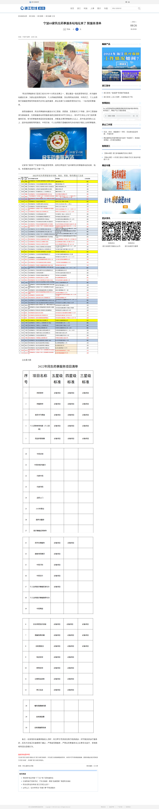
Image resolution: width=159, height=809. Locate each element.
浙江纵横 (48, 16)
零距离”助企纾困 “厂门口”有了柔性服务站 (38, 778)
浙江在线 (32, 16)
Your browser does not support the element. (121, 116)
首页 (72, 8)
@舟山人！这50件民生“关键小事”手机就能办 (39, 788)
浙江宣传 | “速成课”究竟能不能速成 (116, 93)
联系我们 (128, 807)
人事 (92, 8)
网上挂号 (129, 2)
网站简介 (103, 807)
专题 (106, 8)
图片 (99, 8)
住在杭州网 (126, 2)
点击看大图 (24, 360)
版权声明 (111, 807)
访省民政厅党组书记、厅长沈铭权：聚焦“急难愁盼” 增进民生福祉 (47, 781)
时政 (86, 8)
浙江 (79, 8)
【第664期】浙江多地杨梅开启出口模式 (118, 153)
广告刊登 (120, 807)
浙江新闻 (40, 16)
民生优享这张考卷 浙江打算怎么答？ (36, 784)
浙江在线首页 (31, 2)
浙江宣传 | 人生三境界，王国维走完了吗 (118, 97)
